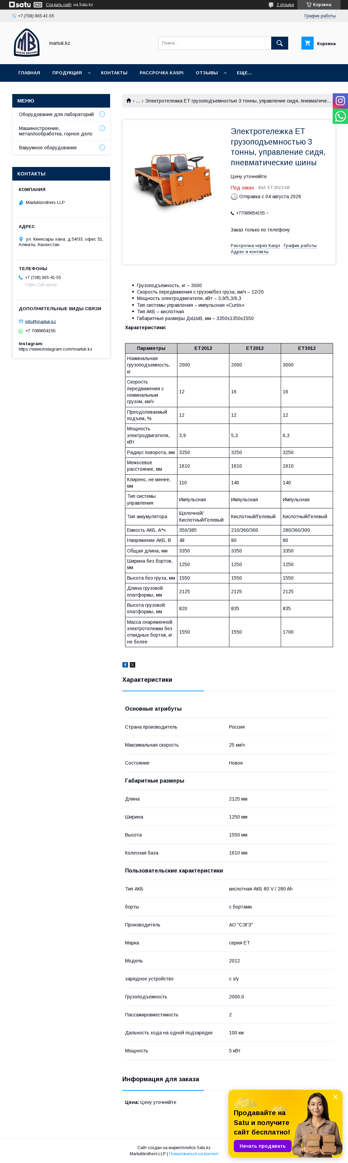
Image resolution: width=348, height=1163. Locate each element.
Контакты (114, 72)
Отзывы (207, 72)
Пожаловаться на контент (194, 1153)
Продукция (67, 72)
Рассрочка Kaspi (162, 72)
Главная (29, 72)
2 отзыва (285, 4)
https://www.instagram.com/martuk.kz (55, 349)
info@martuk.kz (40, 321)
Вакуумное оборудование (48, 147)
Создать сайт (59, 4)
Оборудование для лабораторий (56, 114)
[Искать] (279, 43)
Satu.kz (204, 1147)
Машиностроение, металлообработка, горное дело (55, 131)
